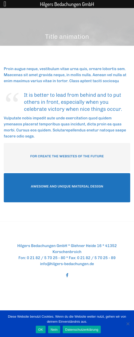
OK (40, 329)
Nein (54, 329)
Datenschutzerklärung (81, 329)
